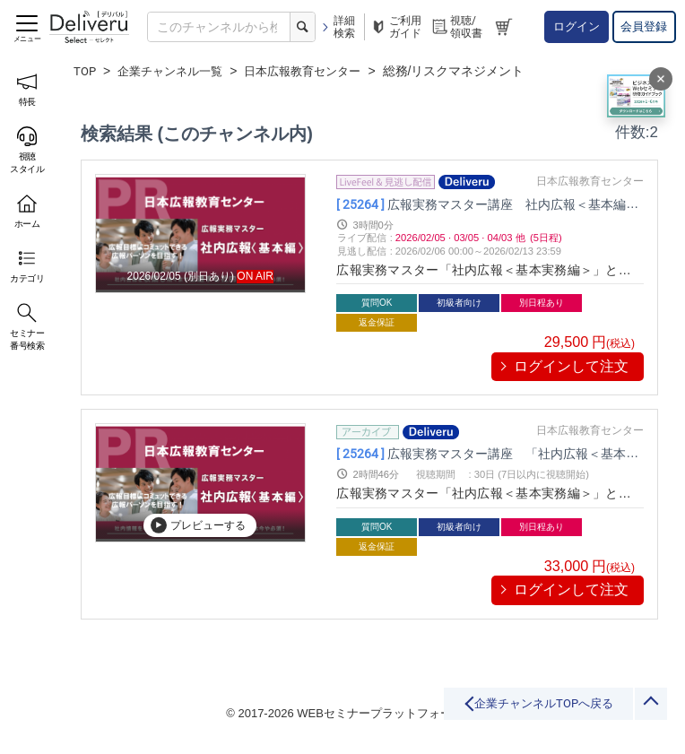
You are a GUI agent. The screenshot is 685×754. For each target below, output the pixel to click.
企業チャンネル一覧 (175, 71)
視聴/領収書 (456, 26)
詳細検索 (337, 26)
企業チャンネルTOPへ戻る (488, 711)
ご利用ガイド (395, 26)
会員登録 (643, 26)
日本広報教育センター (316, 71)
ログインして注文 (571, 366)
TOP (86, 71)
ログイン (576, 26)
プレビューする (198, 525)
